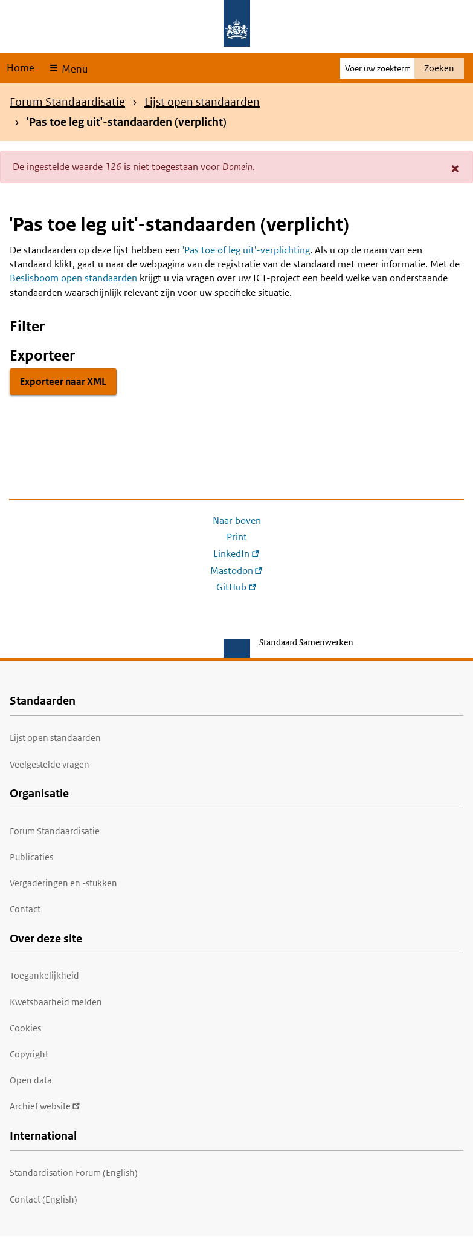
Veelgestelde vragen (49, 764)
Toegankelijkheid (44, 975)
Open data (31, 1080)
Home (20, 67)
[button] (455, 168)
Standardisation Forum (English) (74, 1172)
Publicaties (31, 857)
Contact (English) (43, 1199)
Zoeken (439, 68)
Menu (73, 69)
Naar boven (237, 520)
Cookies (25, 1028)
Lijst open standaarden (202, 102)
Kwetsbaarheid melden (56, 1002)
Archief (45, 1106)
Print (237, 536)
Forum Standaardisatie (67, 102)
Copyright (29, 1054)
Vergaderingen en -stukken (63, 883)
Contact (25, 909)
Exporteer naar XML (63, 381)
